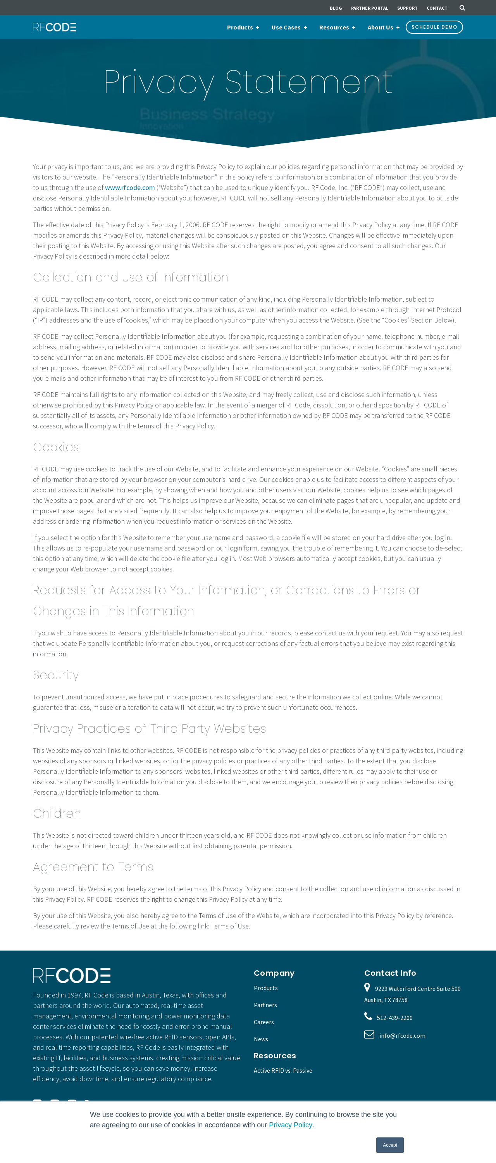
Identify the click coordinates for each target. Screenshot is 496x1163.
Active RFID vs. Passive (283, 1070)
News (261, 1039)
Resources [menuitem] (334, 27)
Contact (437, 8)
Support (407, 8)
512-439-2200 (395, 1018)
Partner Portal (369, 8)
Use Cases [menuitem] (286, 27)
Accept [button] (390, 1145)
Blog (336, 8)
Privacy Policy (290, 1125)
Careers (264, 1022)
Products (266, 988)
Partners (265, 1005)
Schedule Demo (434, 27)
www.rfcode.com (130, 187)
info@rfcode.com (402, 1035)
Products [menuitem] (240, 27)
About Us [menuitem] (380, 27)
